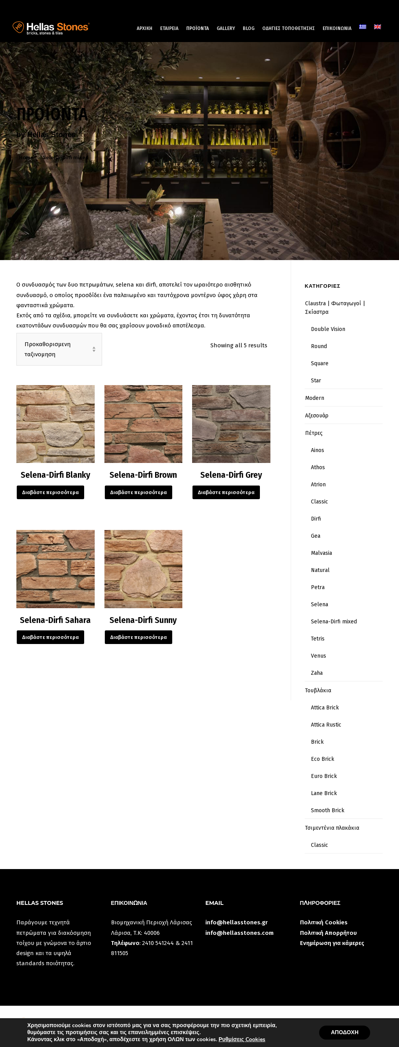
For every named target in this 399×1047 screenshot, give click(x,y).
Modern (314, 398)
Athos (318, 467)
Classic (319, 501)
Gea (315, 536)
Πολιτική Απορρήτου (328, 932)
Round (319, 346)
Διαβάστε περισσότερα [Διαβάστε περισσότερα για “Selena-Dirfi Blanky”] (50, 492)
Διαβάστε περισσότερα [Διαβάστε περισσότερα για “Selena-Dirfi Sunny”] (138, 637)
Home (26, 157)
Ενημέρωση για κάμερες (332, 943)
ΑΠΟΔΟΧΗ (344, 1032)
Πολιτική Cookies (324, 922)
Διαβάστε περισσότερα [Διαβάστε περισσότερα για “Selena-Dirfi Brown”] (138, 492)
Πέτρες (314, 433)
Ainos (317, 450)
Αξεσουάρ (316, 415)
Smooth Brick (327, 810)
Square (319, 363)
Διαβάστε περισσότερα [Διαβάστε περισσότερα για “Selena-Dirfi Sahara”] (50, 637)
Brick (317, 742)
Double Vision (328, 329)
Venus (318, 656)
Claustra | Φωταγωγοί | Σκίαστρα (335, 307)
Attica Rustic (326, 724)
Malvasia (321, 553)
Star (316, 380)
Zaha (317, 673)
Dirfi (316, 519)
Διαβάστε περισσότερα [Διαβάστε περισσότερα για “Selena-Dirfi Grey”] (226, 492)
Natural (320, 570)
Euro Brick (324, 776)
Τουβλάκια (318, 690)
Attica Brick (325, 707)
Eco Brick (322, 759)
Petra (318, 587)
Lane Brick (324, 793)
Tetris (318, 638)
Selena (319, 604)
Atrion (318, 484)
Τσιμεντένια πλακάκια (332, 828)
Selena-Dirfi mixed (334, 621)
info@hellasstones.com (239, 932)
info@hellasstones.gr (236, 922)
